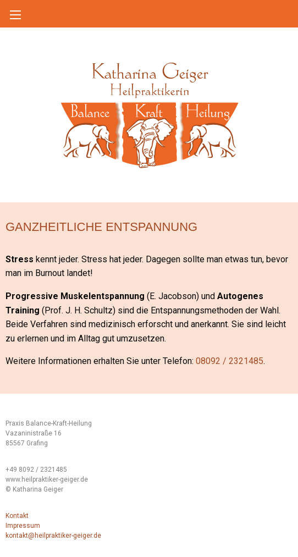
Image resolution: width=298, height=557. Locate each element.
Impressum (22, 526)
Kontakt (17, 516)
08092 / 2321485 (229, 361)
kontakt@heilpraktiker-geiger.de (53, 535)
